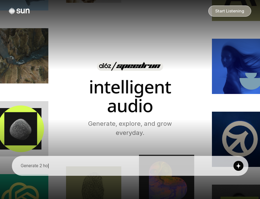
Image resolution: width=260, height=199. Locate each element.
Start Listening (229, 11)
